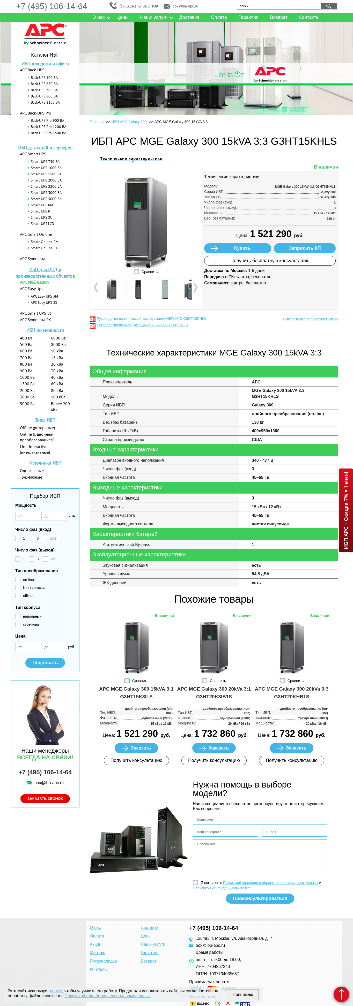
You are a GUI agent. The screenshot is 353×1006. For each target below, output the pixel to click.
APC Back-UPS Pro (35, 113)
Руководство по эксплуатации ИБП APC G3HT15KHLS (142, 325)
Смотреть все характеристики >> (310, 319)
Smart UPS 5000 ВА (46, 198)
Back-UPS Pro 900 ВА (47, 120)
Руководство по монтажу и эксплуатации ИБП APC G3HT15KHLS (152, 318)
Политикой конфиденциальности (220, 888)
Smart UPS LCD (42, 223)
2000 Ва (27, 390)
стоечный (31, 624)
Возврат (279, 17)
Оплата (219, 17)
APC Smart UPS (33, 153)
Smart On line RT (44, 248)
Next (195, 287)
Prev (96, 287)
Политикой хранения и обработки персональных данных (270, 883)
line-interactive (34, 588)
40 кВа (57, 377)
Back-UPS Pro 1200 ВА (48, 126)
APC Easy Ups (31, 288)
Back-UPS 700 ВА (44, 90)
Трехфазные (31, 477)
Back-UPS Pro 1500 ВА (48, 133)
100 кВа (58, 396)
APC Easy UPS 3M (44, 296)
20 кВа (57, 364)
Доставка (189, 17)
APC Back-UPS (32, 69)
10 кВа (57, 350)
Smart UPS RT (41, 211)
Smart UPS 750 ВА (45, 161)
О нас (98, 17)
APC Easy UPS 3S (44, 302)
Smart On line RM (44, 241)
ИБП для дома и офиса (45, 64)
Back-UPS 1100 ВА (45, 102)
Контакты (309, 17)
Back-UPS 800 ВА (44, 96)
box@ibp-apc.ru (185, 6)
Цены (122, 17)
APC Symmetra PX (35, 319)
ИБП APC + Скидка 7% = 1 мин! (345, 510)
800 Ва (26, 364)
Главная (97, 122)
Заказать (141, 748)
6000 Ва (58, 338)
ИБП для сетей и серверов (45, 148)
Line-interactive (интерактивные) (35, 449)
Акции (95, 944)
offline (28, 596)
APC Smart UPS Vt (35, 313)
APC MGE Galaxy (34, 282)
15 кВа (57, 357)
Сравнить (150, 272)
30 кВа (57, 370)
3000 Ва (27, 396)
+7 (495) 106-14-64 (51, 6)
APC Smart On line (36, 234)
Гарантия (249, 17)
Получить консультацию (136, 760)
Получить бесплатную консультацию (270, 260)
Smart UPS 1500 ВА (46, 174)
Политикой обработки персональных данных (107, 996)
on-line (28, 580)
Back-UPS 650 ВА (44, 83)
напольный (32, 616)
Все (53, 538)
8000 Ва (58, 344)
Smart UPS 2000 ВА (46, 180)
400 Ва (26, 338)
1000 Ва (27, 377)
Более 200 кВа (60, 406)
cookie (56, 991)
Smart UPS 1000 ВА (46, 167)
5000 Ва (27, 403)
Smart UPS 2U (42, 217)
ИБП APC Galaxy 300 (129, 122)
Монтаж (97, 952)
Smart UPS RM (42, 205)
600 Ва (26, 350)
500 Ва (26, 344)
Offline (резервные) (37, 427)
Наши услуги (153, 17)
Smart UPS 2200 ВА (46, 186)
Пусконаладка (103, 961)
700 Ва (26, 357)
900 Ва (26, 370)
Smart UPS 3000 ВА (46, 192)
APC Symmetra (32, 258)
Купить (242, 248)
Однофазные (32, 470)
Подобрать (45, 662)
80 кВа (57, 390)
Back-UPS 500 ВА (44, 77)
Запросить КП (305, 248)
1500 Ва (27, 383)
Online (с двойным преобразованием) (37, 437)
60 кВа (57, 383)
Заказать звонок (139, 6)
